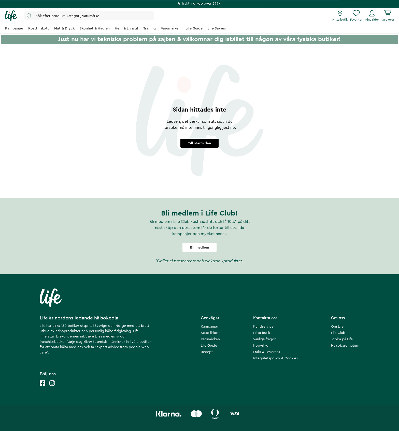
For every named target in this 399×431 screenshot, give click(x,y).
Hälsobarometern (345, 345)
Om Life (337, 326)
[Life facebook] (42, 388)
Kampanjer (209, 326)
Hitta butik (261, 333)
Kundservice (263, 326)
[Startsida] (11, 15)
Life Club (338, 333)
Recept (207, 352)
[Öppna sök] (89, 15)
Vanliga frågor (264, 339)
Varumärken (210, 339)
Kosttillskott (210, 333)
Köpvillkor (261, 345)
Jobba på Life (342, 339)
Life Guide (209, 345)
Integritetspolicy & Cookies (275, 358)
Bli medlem (199, 247)
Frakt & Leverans (266, 352)
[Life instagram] (52, 388)
